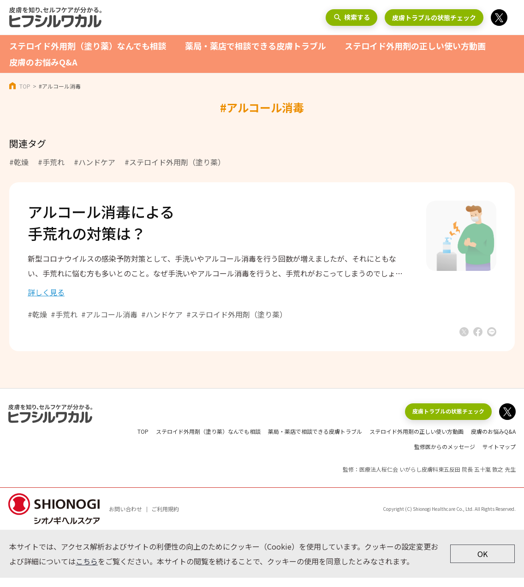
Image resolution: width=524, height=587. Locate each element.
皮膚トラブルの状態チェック (434, 17)
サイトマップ (499, 456)
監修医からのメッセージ (444, 456)
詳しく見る (46, 301)
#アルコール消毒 (109, 323)
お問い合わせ (125, 518)
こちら (87, 570)
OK (482, 563)
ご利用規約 (165, 518)
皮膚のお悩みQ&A (43, 62)
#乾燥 (19, 162)
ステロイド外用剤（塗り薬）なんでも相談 (88, 46)
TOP (24, 86)
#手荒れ (51, 162)
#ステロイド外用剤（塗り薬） (175, 162)
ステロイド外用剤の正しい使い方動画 (415, 46)
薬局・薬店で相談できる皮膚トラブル (255, 46)
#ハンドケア (94, 162)
